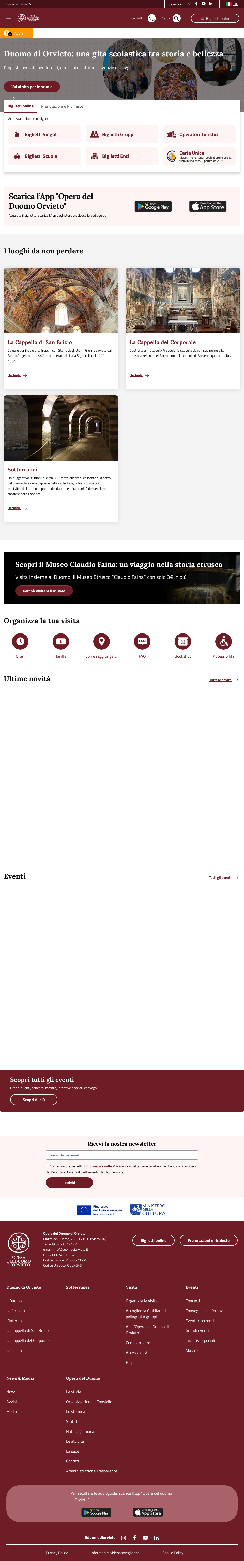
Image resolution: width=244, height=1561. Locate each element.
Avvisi (11, 1402)
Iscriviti (69, 1182)
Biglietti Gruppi (118, 134)
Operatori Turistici (198, 134)
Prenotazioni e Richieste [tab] (62, 106)
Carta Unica (191, 153)
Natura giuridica (80, 1431)
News (11, 1392)
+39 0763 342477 (63, 1244)
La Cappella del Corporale (28, 1340)
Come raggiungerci (101, 656)
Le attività (75, 1441)
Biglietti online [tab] (21, 106)
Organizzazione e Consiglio (89, 1402)
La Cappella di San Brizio (27, 1330)
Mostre (192, 1350)
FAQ (142, 656)
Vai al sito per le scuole (31, 87)
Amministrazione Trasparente (91, 1471)
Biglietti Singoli (41, 134)
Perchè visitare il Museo (44, 591)
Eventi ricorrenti (200, 1321)
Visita (131, 1287)
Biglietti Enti (115, 156)
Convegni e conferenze (205, 1311)
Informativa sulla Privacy (104, 1166)
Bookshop (183, 656)
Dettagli (18, 375)
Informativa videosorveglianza (115, 1553)
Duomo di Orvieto (23, 1287)
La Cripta (14, 1350)
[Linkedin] (156, 1537)
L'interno (14, 1321)
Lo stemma (75, 1411)
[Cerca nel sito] (166, 18)
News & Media (20, 1378)
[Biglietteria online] (215, 18)
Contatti (73, 1461)
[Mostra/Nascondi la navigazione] (9, 18)
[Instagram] (123, 1537)
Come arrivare (138, 1343)
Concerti (193, 1301)
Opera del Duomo (83, 1378)
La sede (72, 1451)
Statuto (72, 1421)
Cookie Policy (172, 1553)
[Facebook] (134, 1537)
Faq (129, 1362)
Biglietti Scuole (41, 156)
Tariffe (60, 656)
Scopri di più (34, 1100)
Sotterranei (77, 1287)
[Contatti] (137, 18)
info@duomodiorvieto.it (70, 1249)
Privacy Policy (57, 1553)
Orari (20, 656)
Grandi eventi (197, 1330)
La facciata (15, 1311)
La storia (73, 1392)
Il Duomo (14, 1301)
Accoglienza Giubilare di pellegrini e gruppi (146, 1314)
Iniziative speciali (200, 1340)
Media (11, 1411)
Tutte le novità (224, 679)
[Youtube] (145, 1537)
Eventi (192, 1287)
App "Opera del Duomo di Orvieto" (147, 1330)
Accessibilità (223, 656)
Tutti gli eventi (224, 877)
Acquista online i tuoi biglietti (29, 118)
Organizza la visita (142, 1301)
